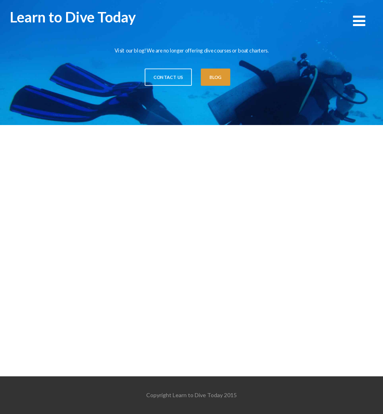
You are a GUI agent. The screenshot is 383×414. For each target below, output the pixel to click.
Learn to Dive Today (73, 17)
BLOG (216, 77)
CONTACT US (168, 77)
